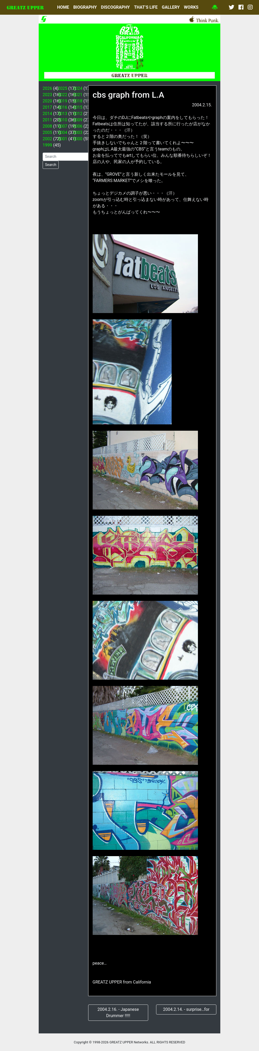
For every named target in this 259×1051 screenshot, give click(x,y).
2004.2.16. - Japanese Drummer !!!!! (118, 1012)
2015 (77, 107)
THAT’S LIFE (146, 7)
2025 (62, 88)
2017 (47, 107)
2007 (62, 126)
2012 (77, 113)
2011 (47, 119)
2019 (62, 100)
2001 (62, 138)
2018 (77, 100)
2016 (62, 107)
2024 (77, 88)
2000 (77, 138)
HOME (63, 7)
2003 (77, 132)
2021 (77, 94)
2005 (47, 132)
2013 (62, 113)
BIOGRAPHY (85, 7)
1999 (47, 145)
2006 (77, 126)
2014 (47, 113)
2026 (47, 88)
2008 (47, 126)
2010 (62, 119)
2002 (47, 138)
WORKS (191, 7)
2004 (62, 132)
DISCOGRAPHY (115, 7)
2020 (47, 100)
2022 (62, 94)
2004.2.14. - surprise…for (186, 1009)
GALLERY (171, 7)
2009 (77, 119)
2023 (47, 94)
